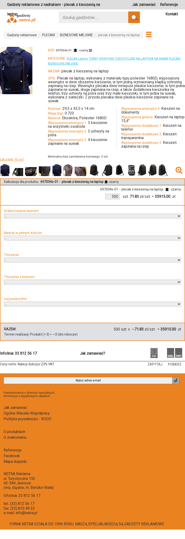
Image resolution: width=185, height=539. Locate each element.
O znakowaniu (15, 437)
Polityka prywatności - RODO (27, 419)
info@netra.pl (26, 513)
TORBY (93, 58)
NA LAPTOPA (145, 58)
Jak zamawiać (143, 4)
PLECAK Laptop (77, 58)
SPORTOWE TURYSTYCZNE (117, 58)
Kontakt (171, 14)
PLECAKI (48, 35)
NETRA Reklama (17, 474)
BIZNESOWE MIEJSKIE (76, 35)
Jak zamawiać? (92, 353)
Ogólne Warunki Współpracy (27, 413)
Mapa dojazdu (15, 461)
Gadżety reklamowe (22, 35)
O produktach (14, 431)
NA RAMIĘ (161, 58)
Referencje (169, 4)
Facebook (12, 456)
